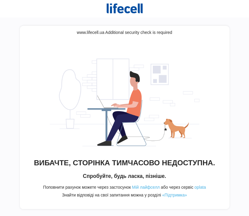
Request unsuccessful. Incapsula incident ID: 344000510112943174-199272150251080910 (124, 108)
